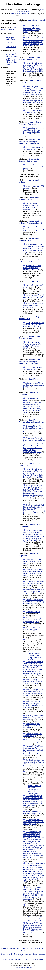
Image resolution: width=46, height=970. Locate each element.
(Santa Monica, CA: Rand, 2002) (33, 491)
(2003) (33, 167)
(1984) (32, 101)
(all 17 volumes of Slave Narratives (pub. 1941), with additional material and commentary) (33, 893)
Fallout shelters (34, 281)
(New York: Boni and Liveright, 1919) (32, 813)
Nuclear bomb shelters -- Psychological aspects (30, 222)
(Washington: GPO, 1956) (34, 445)
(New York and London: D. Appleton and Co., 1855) (33, 764)
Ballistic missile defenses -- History (29, 337)
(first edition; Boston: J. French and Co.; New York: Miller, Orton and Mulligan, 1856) (33, 800)
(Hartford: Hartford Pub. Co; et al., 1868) (33, 704)
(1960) (33, 229)
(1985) (33, 111)
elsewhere (12, 29)
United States (10, 39)
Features (18, 960)
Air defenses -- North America (11, 46)
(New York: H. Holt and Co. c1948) (33, 561)
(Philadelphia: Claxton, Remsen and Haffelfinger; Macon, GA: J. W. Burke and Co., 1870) (33, 844)
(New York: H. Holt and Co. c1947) (33, 572)
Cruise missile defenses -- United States (12, 62)
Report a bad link (26, 948)
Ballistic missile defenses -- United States (12, 56)
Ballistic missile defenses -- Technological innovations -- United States (29, 141)
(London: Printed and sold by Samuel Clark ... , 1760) (34, 872)
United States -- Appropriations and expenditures (31, 421)
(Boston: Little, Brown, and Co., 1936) (33, 583)
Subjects (42, 954)
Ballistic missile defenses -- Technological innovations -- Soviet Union (29, 361)
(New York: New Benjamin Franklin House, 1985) (33, 131)
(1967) (34, 297)
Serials (23, 956)
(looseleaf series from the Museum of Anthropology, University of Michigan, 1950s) (33, 407)
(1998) (33, 29)
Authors (28, 954)
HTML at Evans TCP (35, 921)
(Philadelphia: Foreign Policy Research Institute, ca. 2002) (33, 67)
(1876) (34, 385)
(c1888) (33, 822)
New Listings (19, 954)
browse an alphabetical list (20, 14)
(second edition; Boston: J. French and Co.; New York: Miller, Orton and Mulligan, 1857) (33, 928)
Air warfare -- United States (10, 42)
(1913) (31, 629)
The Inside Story (37, 960)
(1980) (32, 268)
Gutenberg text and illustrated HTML (34, 655)
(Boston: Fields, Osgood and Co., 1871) (33, 620)
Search (9, 954)
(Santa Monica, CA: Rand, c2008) (33, 42)
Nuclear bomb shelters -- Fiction (29, 199)
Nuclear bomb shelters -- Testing (29, 239)
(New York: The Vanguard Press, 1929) (33, 592)
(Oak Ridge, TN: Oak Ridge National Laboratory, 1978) (33, 248)
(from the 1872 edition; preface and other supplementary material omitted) (33, 692)
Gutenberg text (33, 793)
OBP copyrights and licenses (23, 967)
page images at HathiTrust (33, 791)
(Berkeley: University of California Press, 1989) (33, 90)
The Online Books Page (23, 4)
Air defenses (10, 37)
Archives (26, 960)
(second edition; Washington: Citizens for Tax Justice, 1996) (33, 429)
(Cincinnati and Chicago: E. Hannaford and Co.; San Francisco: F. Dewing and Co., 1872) (33, 668)
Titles (35, 954)
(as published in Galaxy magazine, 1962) (30, 206)
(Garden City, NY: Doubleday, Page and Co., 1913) (33, 602)
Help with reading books (10, 948)
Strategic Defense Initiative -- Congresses (30, 123)
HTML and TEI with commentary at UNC (35, 918)
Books (5, 960)
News (11, 960)
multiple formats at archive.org (34, 658)
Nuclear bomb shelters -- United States (29, 261)
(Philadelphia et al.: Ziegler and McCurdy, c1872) (32, 681)
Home (3, 954)
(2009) (32, 345)
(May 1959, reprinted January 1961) (33, 305)
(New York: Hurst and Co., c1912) (33, 325)
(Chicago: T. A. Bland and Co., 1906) (32, 726)
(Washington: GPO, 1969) (34, 509)
